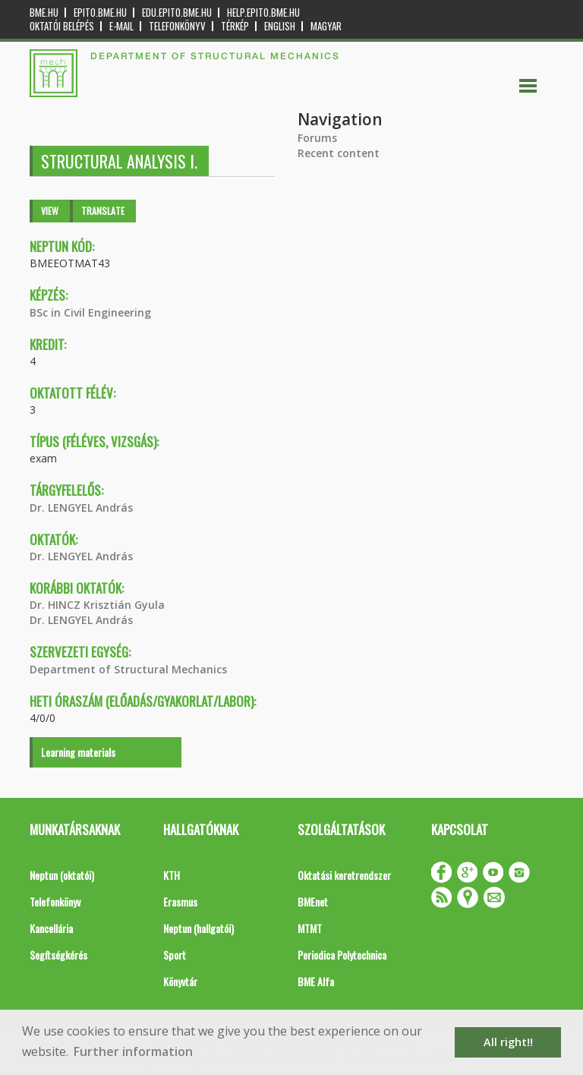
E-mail (121, 26)
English (279, 26)
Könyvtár (180, 981)
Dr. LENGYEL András (81, 507)
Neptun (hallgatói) (198, 928)
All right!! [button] (508, 1042)
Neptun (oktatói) (62, 875)
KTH (171, 875)
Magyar (326, 26)
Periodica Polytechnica (342, 955)
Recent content (339, 153)
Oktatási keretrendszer (344, 875)
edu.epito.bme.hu (177, 12)
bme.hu (44, 12)
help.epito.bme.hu (263, 12)
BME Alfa (316, 981)
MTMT (310, 928)
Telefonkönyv (177, 26)
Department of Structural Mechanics (128, 669)
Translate (102, 210)
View (49, 210)
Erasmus (180, 901)
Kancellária (51, 928)
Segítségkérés (58, 955)
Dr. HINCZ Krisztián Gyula (97, 604)
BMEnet (313, 901)
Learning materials (78, 752)
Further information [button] (133, 1051)
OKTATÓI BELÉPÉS (62, 26)
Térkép (235, 26)
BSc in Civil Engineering (90, 312)
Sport (174, 955)
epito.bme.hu (100, 12)
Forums (317, 138)
